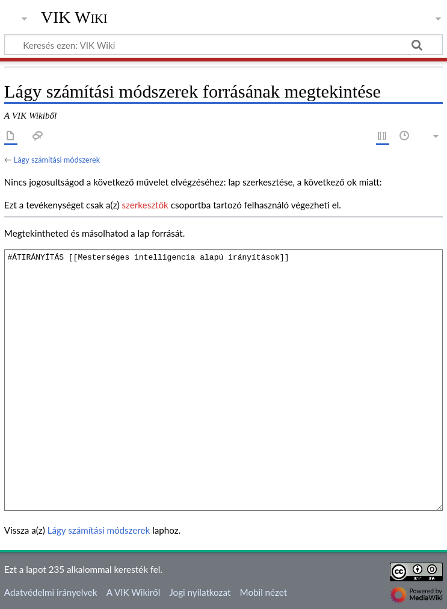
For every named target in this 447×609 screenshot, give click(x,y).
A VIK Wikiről (133, 592)
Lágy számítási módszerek (57, 159)
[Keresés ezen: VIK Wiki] (223, 44)
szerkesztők (145, 204)
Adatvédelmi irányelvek (50, 592)
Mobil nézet (264, 592)
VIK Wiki (74, 17)
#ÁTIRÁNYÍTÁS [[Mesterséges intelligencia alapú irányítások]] (223, 379)
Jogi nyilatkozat (199, 592)
